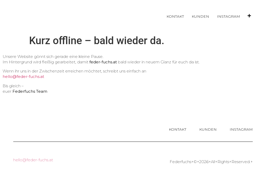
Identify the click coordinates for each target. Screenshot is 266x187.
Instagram (228, 16)
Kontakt (175, 16)
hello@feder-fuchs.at (23, 76)
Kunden (200, 16)
